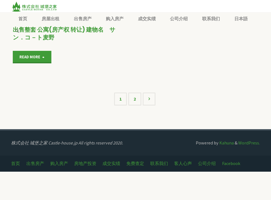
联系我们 (159, 163)
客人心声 (183, 163)
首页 (15, 163)
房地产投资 (85, 163)
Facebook (231, 163)
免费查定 (135, 163)
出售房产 (35, 163)
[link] (17, 31)
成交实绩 (111, 163)
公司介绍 (207, 163)
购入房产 (59, 163)
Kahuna (226, 143)
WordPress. (249, 143)
